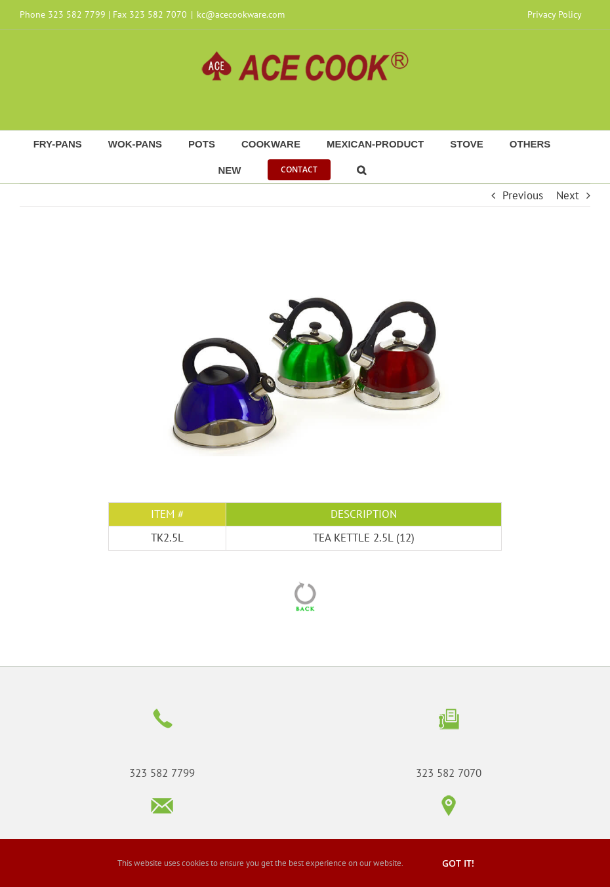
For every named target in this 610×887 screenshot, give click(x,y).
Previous (522, 195)
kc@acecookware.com (241, 14)
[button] (361, 170)
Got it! (458, 863)
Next (567, 195)
